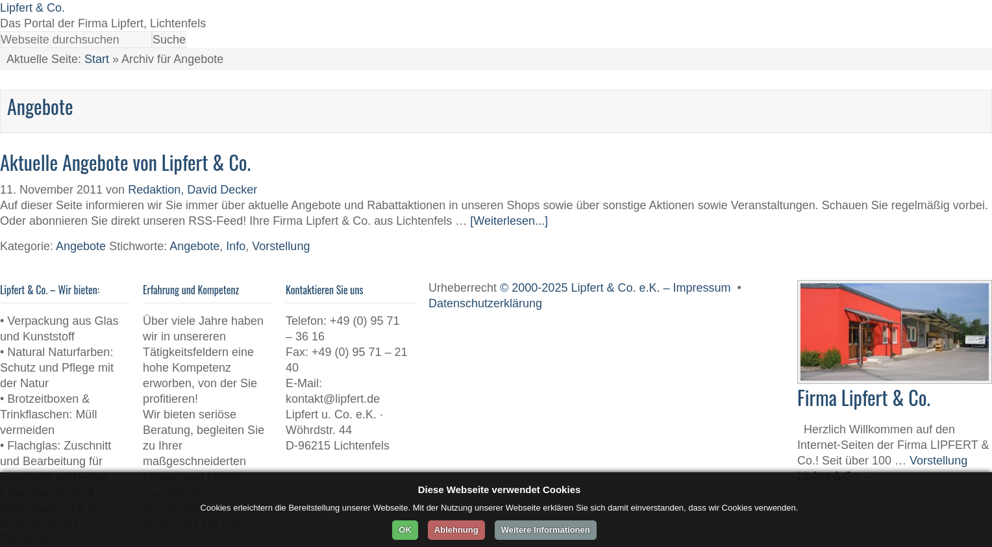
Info (235, 246)
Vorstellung (281, 246)
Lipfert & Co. (32, 7)
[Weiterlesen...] (509, 220)
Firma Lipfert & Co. (863, 397)
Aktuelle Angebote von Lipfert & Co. (125, 162)
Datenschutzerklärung (485, 303)
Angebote (81, 246)
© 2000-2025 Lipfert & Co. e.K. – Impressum (615, 287)
